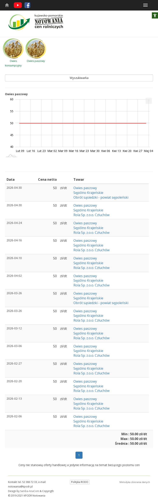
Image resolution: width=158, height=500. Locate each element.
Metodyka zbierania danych (135, 482)
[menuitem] (149, 101)
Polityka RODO (79, 482)
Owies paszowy (85, 188)
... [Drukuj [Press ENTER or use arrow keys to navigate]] (149, 100)
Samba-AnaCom (29, 491)
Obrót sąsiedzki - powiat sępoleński (100, 197)
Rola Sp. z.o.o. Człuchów (91, 215)
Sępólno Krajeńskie (88, 192)
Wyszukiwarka (79, 78)
